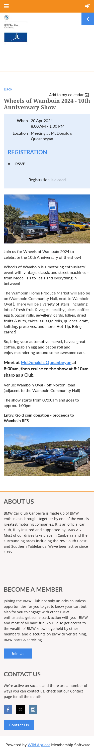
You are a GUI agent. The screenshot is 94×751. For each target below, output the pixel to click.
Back (8, 88)
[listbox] (69, 95)
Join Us (17, 653)
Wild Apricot (39, 744)
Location (20, 133)
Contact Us (19, 724)
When (22, 120)
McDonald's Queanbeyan (46, 362)
